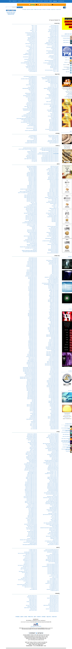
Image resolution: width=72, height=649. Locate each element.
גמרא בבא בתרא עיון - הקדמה (54, 274)
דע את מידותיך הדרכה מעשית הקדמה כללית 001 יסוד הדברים (50, 155)
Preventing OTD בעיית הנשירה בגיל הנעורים (31, 130)
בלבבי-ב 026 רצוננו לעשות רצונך (54, 66)
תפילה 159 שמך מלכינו (34, 421)
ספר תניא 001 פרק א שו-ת (33, 589)
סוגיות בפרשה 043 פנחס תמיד (54, 414)
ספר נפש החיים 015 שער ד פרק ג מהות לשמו (31, 573)
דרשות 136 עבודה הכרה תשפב (54, 167)
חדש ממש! (14, 1)
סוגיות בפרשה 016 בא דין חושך (54, 368)
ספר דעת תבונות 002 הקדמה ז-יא (54, 585)
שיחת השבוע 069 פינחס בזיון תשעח (32, 392)
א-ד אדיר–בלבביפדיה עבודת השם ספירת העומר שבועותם (51, 462)
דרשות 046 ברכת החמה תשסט (33, 169)
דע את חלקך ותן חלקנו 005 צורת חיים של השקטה (51, 81)
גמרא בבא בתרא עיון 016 (55, 273)
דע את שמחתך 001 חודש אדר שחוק (53, 119)
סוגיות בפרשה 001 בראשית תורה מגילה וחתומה (52, 336)
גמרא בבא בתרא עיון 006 (55, 271)
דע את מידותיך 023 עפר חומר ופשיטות (53, 151)
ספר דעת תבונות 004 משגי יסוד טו (54, 588)
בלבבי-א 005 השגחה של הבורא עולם (53, 30)
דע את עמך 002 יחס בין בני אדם (54, 113)
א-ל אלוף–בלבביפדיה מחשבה (33, 599)
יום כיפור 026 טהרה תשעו (55, 515)
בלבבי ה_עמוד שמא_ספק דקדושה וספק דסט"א (30, 59)
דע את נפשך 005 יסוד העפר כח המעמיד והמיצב (30, 106)
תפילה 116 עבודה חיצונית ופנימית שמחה (31, 128)
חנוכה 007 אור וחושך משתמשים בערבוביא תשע (52, 501)
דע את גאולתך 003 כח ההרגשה (33, 81)
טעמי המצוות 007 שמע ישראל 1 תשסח (53, 280)
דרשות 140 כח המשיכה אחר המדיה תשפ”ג (52, 192)
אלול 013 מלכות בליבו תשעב (54, 453)
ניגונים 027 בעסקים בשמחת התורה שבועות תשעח (30, 213)
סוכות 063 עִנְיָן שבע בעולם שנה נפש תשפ (53, 533)
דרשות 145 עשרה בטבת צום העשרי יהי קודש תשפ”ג (51, 197)
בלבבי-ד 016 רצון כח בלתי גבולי (33, 41)
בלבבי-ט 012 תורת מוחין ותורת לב (32, 70)
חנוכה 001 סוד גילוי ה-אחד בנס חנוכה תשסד (52, 496)
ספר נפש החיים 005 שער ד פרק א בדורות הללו (30, 561)
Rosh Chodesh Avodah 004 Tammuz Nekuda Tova (30, 251)
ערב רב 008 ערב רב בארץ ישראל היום (32, 225)
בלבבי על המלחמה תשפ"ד (54, 219)
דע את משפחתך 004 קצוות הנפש (32, 100)
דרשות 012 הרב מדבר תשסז (54, 245)
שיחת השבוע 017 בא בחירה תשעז (32, 366)
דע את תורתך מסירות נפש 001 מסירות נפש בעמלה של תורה (29, 119)
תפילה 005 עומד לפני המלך (33, 409)
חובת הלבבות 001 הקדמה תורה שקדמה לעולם (52, 555)
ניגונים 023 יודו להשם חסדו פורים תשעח (31, 210)
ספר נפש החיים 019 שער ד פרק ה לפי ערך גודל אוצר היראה (29, 578)
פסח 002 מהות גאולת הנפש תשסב (32, 232)
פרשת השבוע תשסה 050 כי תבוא (32, 344)
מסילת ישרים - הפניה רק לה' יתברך (53, 576)
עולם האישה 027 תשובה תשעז (33, 220)
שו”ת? (10, 1)
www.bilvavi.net (61, 1)
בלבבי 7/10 (57, 225)
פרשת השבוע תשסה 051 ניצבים (33, 348)
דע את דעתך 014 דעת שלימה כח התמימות (52, 477)
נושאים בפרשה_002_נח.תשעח (54, 291)
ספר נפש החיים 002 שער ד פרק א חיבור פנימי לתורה (30, 555)
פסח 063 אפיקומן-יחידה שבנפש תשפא (32, 462)
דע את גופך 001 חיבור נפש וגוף (33, 83)
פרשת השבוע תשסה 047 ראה (33, 338)
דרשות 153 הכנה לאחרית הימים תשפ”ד (32, 198)
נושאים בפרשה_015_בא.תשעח (54, 308)
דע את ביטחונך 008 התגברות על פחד (53, 234)
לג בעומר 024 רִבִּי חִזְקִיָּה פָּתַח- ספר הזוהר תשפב (52, 444)
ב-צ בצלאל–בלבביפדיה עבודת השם (32, 606)
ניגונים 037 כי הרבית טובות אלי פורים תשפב (52, 173)
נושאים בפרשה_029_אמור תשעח (54, 332)
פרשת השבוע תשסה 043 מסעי (33, 330)
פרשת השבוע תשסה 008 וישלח (33, 295)
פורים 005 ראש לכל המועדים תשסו (53, 543)
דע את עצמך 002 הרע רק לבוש (33, 112)
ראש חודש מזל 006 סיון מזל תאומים (32, 472)
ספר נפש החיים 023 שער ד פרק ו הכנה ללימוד (31, 583)
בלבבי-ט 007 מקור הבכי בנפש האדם (32, 65)
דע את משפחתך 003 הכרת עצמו (54, 105)
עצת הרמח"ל (35, 139)
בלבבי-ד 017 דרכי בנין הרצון (33, 42)
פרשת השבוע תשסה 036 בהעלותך (32, 313)
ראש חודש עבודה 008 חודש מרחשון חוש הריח (31, 491)
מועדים (31, 9)
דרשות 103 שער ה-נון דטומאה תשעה (32, 185)
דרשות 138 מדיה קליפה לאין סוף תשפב (53, 178)
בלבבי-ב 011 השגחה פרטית (54, 48)
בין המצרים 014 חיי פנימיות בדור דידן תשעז (52, 447)
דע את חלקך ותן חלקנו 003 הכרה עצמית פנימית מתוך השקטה (50, 78)
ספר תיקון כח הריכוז (34, 161)
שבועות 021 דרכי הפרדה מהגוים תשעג (32, 244)
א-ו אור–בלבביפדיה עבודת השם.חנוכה (53, 465)
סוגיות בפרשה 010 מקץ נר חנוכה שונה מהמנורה (52, 354)
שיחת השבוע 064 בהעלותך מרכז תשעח (32, 384)
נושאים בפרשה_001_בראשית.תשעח (53, 290)
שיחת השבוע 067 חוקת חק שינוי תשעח (32, 390)
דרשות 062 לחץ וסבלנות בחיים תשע (32, 125)
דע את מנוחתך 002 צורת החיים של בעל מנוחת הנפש (30, 95)
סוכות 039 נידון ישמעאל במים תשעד (32, 214)
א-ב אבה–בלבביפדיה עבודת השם (54, 600)
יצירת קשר (46, 1)
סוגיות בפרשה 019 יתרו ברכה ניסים (53, 373)
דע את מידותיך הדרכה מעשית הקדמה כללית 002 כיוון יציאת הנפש (49, 157)
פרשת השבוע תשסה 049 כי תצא (32, 343)
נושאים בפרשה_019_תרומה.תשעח (53, 313)
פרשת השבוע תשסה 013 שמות (33, 303)
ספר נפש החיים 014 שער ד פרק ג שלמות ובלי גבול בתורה (29, 572)
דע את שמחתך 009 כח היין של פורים (53, 128)
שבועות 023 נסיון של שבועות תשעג (32, 526)
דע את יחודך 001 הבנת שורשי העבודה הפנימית (52, 101)
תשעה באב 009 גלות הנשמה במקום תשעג (52, 468)
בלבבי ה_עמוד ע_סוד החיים (54, 209)
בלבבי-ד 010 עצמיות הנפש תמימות (54, 208)
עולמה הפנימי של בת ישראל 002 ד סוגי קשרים (31, 221)
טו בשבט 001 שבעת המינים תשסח (54, 507)
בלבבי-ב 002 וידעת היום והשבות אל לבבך (53, 37)
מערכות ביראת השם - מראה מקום (54, 289)
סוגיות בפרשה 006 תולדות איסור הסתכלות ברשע (52, 348)
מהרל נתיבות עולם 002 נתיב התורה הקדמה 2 (52, 565)
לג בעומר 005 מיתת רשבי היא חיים (54, 521)
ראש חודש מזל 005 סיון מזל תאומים (32, 360)
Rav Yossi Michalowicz (67, 415)
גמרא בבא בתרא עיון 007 (55, 272)
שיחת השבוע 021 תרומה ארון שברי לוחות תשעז (31, 372)
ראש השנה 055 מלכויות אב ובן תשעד (32, 503)
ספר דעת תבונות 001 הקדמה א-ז (54, 584)
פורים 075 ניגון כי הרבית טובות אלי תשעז (31, 438)
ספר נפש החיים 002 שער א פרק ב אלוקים (52, 582)
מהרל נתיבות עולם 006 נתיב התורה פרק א (52, 570)
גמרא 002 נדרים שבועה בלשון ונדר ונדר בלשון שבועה (51, 277)
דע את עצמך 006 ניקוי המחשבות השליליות (31, 117)
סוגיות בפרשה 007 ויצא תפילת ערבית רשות (52, 349)
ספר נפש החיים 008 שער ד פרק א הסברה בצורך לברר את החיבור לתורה (27, 565)
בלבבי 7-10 (57, 222)
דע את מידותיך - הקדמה (34, 150)
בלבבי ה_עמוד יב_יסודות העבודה (54, 35)
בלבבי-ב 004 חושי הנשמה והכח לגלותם (53, 198)
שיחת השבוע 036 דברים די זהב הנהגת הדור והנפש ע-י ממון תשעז (28, 378)
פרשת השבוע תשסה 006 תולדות (32, 289)
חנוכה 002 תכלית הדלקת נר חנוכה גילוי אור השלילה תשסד (50, 497)
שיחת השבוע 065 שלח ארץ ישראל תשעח (31, 385)
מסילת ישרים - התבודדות (55, 577)
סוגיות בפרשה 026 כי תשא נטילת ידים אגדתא (52, 380)
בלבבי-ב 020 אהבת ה (55, 59)
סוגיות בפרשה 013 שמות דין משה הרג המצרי (52, 361)
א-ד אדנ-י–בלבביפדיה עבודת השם (54, 606)
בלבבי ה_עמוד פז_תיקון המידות (33, 47)
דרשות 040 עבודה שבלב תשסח (33, 168)
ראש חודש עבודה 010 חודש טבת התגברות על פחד (30, 496)
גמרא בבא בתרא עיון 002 (55, 266)
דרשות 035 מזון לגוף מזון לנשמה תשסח (32, 166)
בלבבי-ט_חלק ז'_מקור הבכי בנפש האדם (53, 87)
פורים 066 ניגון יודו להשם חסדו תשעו (32, 437)
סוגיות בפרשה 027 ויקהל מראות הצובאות (53, 384)
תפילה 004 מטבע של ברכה (33, 407)
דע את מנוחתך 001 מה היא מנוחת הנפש (31, 94)
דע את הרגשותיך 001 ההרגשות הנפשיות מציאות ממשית (29, 88)
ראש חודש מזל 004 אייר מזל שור (32, 513)
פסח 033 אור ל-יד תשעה (33, 449)
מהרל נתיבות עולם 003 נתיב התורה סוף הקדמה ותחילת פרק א (50, 566)
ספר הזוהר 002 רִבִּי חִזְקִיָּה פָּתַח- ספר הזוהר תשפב (51, 549)
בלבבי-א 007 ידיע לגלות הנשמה (54, 32)
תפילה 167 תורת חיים (34, 422)
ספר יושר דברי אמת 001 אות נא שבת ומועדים (52, 589)
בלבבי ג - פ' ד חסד (34, 26)
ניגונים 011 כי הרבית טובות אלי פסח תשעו (31, 208)
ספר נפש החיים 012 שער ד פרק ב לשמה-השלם (30, 570)
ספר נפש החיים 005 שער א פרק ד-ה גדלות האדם (51, 583)
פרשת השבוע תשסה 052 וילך (33, 349)
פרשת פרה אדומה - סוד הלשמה (32, 357)
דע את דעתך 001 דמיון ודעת (54, 99)
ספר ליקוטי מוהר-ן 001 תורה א (54, 590)
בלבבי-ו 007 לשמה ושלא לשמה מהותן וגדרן (31, 66)
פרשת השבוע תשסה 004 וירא (33, 284)
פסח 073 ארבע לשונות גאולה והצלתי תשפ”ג (31, 466)
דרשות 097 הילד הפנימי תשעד (33, 184)
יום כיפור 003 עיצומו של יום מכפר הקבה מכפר (52, 509)
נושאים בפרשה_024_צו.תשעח (54, 321)
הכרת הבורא (58, 9)
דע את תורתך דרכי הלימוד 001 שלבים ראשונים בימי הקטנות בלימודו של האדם (27, 118)
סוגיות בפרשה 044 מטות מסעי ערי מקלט (53, 416)
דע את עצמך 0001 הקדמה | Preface (32, 107)
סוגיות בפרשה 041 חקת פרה (54, 410)
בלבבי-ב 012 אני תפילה (55, 49)
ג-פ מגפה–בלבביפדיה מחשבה (54, 227)
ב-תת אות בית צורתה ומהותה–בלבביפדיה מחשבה (30, 607)
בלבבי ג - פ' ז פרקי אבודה (33, 30)
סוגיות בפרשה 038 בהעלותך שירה (54, 404)
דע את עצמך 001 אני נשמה (33, 111)
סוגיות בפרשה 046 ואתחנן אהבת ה (54, 421)
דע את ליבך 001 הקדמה (55, 553)
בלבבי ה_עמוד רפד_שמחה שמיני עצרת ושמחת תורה (30, 54)
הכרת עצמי (53, 9)
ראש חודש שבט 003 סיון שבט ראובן (32, 361)
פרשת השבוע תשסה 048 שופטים (32, 342)
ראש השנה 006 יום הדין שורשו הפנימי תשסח (31, 467)
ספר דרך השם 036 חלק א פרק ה (54, 579)
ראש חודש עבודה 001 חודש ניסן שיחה (32, 141)
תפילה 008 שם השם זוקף (33, 413)
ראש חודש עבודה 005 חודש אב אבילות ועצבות (31, 484)
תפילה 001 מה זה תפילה (33, 402)
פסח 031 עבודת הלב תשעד (33, 447)
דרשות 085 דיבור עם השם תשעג (32, 136)
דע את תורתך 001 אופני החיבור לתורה (32, 123)
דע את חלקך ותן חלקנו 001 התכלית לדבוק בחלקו (51, 76)
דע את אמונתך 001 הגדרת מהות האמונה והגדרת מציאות (51, 88)
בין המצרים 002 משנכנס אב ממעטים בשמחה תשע (51, 448)
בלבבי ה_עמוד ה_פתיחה (55, 139)
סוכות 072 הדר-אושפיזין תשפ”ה (54, 538)
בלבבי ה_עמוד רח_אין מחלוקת (33, 49)
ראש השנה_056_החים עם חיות (33, 471)
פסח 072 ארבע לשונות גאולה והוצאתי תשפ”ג (31, 465)
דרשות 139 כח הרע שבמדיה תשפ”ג (53, 190)
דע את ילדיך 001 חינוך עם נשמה (32, 89)
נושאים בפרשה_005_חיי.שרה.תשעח (53, 295)
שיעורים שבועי (26, 1)
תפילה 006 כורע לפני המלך (33, 410)
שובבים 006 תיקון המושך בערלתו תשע (32, 536)
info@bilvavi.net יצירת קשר (36, 620)
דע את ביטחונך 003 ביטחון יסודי (54, 93)
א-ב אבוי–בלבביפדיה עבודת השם (54, 601)
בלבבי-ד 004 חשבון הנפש (33, 36)
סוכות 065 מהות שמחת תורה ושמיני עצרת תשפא (52, 536)
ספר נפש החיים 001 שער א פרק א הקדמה (31, 215)
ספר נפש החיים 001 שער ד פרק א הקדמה (31, 554)
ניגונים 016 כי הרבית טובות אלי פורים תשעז (31, 209)
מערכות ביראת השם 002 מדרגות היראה (53, 285)
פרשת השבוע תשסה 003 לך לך (33, 283)
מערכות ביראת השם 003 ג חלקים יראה (53, 286)
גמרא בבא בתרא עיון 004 (55, 268)
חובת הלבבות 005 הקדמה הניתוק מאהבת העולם (52, 560)
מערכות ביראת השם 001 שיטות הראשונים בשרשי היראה (51, 284)
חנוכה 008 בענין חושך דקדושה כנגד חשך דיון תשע (52, 502)
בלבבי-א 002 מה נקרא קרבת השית (53, 26)
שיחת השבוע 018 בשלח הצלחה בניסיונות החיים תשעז (30, 367)
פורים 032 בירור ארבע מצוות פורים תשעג (53, 544)
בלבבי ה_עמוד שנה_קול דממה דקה (32, 60)
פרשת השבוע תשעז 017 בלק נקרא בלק (31, 356)
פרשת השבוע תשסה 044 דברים (33, 331)
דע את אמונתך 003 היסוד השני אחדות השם (52, 89)
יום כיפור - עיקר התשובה (33, 202)
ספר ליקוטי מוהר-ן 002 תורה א (33, 549)
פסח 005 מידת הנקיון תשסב (33, 543)
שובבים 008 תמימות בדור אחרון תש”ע (32, 245)
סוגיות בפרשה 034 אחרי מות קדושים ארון (31, 272)
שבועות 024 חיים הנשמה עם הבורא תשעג (31, 527)
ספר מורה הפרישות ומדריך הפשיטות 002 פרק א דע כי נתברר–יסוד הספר (27, 553)
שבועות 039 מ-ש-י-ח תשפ (33, 530)
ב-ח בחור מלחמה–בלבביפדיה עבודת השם (53, 226)
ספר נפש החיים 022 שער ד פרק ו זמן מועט (31, 582)
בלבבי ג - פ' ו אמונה (34, 29)
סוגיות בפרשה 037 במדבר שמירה (54, 403)
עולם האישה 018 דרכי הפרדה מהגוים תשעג (31, 216)
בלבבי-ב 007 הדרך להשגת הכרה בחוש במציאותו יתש (51, 43)
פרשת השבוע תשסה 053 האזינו (33, 351)
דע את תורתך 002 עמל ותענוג (33, 124)
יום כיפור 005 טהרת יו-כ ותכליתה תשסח (53, 513)
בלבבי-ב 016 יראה (56, 54)
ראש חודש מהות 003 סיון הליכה (33, 512)
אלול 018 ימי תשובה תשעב (55, 459)
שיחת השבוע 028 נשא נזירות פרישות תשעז (31, 374)
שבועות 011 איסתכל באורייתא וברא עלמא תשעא (30, 524)
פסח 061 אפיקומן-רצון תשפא (33, 461)
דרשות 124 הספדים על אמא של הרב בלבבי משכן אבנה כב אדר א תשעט (27, 192)
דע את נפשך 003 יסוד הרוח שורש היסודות (31, 156)
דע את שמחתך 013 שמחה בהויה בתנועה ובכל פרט (51, 129)
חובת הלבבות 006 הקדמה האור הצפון (53, 561)
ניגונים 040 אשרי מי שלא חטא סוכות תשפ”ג (52, 179)
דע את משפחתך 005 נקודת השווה (54, 106)
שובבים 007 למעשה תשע (33, 537)
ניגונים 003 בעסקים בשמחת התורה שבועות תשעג (30, 207)
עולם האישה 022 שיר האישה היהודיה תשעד (31, 219)
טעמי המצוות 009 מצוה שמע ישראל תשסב (52, 279)
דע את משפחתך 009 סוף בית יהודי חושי (53, 111)
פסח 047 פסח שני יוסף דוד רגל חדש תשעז (31, 453)
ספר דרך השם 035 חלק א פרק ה (54, 578)
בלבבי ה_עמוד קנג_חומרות (33, 48)
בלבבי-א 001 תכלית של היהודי (54, 25)
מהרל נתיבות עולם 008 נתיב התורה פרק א (52, 572)
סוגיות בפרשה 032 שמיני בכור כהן (54, 392)
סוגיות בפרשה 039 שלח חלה (54, 407)
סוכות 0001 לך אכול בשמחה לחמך (54, 525)
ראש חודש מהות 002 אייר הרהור (32, 508)
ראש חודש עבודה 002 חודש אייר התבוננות (31, 477)
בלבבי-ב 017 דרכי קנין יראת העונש (53, 55)
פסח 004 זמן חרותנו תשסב (33, 444)
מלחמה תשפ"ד (19, 7)
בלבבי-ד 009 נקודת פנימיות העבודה (32, 37)
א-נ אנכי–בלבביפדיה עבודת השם (54, 595)
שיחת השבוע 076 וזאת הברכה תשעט (32, 397)
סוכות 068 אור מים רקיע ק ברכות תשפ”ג (53, 450)
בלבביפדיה (24, 9)
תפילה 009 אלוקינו (34, 414)
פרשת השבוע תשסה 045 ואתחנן (32, 333)
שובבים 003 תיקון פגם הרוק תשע (32, 532)
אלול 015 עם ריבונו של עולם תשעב (53, 455)
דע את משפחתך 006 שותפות (54, 107)
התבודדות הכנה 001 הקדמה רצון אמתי (53, 135)
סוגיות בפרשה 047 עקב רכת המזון (54, 425)
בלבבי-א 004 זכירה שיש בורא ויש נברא (53, 29)
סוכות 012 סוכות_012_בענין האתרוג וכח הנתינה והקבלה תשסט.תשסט (49, 527)
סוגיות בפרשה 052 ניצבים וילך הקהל (32, 261)
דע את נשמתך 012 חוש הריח (33, 135)
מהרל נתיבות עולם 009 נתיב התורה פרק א (52, 573)
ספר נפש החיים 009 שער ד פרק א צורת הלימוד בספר (30, 566)
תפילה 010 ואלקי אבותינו (33, 415)
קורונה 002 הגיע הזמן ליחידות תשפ (32, 237)
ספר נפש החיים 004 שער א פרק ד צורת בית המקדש (30, 559)
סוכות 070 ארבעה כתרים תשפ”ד (54, 537)
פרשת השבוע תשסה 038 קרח (33, 319)
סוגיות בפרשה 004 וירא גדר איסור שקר (53, 342)
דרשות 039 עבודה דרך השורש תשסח (32, 167)
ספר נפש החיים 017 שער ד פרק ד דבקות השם (31, 576)
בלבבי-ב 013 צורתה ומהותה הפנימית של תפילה (52, 260)
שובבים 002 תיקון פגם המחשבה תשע (32, 531)
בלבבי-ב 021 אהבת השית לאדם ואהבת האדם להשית (51, 60)
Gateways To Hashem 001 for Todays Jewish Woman (29, 250)
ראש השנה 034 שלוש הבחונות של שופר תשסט (31, 468)
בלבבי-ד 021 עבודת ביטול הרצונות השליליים (31, 43)
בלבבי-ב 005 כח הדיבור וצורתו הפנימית (53, 41)
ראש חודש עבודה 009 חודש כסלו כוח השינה (31, 495)
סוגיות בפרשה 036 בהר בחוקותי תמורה (53, 401)
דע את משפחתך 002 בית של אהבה (32, 99)
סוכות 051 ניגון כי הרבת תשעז (54, 531)
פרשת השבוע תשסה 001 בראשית (32, 277)
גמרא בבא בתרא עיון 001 (55, 265)
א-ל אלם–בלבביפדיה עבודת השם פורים (53, 466)
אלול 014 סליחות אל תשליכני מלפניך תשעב (52, 454)
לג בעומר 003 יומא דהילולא (54, 520)
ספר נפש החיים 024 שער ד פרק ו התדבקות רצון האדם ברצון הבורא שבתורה (27, 584)
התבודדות (49, 9)
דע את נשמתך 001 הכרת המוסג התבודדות (53, 141)
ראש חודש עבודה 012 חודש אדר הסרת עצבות (31, 501)
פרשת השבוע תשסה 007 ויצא (33, 291)
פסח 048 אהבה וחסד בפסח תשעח (32, 455)
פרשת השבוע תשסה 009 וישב (33, 296)
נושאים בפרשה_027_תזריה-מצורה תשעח (53, 327)
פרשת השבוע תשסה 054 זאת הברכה (32, 354)
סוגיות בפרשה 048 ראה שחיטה (54, 426)
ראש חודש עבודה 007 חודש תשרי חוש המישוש (31, 489)
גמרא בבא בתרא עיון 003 (55, 267)
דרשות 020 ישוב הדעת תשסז (54, 251)
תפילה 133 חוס (35, 249)
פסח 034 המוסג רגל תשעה (33, 450)
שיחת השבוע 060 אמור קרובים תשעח (32, 379)
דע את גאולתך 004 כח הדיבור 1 (33, 82)
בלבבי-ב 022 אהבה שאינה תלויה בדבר (53, 61)
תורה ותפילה (36, 9)
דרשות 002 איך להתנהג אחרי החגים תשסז (53, 244)
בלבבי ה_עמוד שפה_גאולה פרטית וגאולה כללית (30, 61)
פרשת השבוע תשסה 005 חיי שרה (32, 286)
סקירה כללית (40, 1)
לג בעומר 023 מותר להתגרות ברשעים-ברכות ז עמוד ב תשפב (50, 443)
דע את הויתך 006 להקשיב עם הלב (32, 87)
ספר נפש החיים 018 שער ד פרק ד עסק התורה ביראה (30, 577)
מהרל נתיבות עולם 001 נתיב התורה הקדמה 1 (52, 564)
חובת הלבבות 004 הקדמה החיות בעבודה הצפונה (52, 559)
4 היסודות (44, 9)
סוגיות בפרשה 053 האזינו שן (33, 267)
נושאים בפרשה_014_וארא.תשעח (54, 307)
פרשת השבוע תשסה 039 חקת (33, 320)
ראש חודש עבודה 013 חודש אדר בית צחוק (31, 518)
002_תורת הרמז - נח (34, 426)
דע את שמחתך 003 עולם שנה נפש (54, 124)
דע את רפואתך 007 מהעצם (54, 118)
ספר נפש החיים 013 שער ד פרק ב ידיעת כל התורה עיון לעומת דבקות (28, 571)
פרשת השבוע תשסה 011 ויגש (33, 301)
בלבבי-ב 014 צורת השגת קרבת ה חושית (53, 261)
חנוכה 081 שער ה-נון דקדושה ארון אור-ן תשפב (52, 169)
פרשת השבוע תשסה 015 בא (33, 308)
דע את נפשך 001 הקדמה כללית (33, 101)
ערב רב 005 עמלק (34, 228)
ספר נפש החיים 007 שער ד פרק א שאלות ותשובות (30, 564)
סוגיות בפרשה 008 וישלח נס (54, 350)
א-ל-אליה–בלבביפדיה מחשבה (33, 600)
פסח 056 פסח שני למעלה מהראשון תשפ (31, 456)
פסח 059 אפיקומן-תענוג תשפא (33, 460)
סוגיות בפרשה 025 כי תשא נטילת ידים (53, 378)
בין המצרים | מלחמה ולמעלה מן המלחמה (53, 467)
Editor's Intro (35, 129)
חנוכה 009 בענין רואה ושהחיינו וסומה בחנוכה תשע (52, 503)
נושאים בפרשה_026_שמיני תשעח (54, 325)
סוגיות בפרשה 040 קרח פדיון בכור (54, 409)
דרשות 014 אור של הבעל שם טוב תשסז (53, 249)
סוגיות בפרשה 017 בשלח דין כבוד (54, 372)
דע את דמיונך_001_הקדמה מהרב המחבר (31, 84)
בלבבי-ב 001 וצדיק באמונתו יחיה (54, 36)
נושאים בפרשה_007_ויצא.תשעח (54, 297)
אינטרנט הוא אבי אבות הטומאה (54, 166)
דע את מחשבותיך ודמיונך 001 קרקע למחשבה (31, 93)
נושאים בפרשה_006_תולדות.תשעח (53, 296)
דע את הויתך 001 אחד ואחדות (54, 100)
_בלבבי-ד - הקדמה (34, 31)
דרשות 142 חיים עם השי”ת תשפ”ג (54, 180)
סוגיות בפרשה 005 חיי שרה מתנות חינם (53, 344)
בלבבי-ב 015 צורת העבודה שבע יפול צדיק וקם (52, 53)
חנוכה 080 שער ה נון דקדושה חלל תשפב (53, 168)
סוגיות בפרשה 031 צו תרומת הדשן (54, 390)
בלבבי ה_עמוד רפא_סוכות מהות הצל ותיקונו (31, 53)
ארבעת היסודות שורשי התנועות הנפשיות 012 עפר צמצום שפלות (50, 150)
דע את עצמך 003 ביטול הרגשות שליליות (31, 113)
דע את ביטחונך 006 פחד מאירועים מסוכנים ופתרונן (30, 76)
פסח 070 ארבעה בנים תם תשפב (54, 442)
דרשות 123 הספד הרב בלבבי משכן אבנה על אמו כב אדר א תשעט (28, 191)
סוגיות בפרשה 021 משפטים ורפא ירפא (32, 271)
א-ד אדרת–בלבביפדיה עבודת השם (53, 607)
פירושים (28, 9)
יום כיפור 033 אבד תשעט (55, 518)
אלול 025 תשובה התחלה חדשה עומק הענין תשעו (52, 461)
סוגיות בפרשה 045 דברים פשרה (54, 419)
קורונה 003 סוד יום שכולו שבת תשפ (32, 238)
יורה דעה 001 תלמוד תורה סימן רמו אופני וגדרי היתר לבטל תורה (50, 283)
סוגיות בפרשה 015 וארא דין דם (54, 366)
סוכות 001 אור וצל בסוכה (55, 526)
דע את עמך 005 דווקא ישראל (54, 117)
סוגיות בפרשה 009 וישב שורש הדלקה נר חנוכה (52, 351)
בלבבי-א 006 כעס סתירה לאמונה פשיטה (53, 31)
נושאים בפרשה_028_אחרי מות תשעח (53, 330)
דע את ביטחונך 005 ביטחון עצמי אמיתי (53, 95)
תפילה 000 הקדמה (34, 401)
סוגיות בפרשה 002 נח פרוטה (54, 337)
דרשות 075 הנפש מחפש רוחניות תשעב (32, 173)
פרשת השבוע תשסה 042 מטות (33, 326)
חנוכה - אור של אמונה (55, 495)
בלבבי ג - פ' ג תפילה (34, 25)
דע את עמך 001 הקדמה (55, 112)
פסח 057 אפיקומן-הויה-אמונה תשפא (32, 459)
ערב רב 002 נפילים (34, 227)
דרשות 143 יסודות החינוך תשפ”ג (54, 83)
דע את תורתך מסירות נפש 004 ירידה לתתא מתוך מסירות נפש (29, 122)
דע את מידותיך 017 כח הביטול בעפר (32, 152)
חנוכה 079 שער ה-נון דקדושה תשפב (53, 438)
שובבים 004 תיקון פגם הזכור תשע (32, 533)
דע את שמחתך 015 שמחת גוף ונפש (53, 130)
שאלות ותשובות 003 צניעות (33, 243)
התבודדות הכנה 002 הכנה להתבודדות (53, 136)
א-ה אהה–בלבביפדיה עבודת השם (54, 611)
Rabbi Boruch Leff (67, 417)
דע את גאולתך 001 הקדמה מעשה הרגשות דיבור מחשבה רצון (29, 78)
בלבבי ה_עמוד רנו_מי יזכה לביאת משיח (53, 210)
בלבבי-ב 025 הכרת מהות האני (54, 65)
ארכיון (35, 1)
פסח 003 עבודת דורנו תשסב (33, 233)
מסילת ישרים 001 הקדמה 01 (33, 204)
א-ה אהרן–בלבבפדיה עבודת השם (32, 595)
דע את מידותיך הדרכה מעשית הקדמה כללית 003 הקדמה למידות (50, 161)
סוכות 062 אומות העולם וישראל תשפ (53, 532)
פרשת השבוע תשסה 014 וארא (33, 307)
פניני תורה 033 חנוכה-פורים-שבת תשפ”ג (53, 196)
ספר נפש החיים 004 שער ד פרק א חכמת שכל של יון (30, 560)
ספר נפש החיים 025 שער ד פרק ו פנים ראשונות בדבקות (29, 585)
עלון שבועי (20, 1)
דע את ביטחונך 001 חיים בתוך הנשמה (53, 228)
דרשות (40, 9)
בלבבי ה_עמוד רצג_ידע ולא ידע (33, 55)
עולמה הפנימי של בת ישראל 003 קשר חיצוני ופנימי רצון (29, 222)
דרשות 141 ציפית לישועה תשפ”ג (54, 185)
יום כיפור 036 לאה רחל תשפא (54, 519)
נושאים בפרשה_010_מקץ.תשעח (54, 302)
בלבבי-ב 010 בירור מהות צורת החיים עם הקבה (52, 47)
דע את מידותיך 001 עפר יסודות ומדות (32, 151)
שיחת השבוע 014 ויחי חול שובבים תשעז (32, 362)
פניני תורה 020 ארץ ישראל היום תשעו (32, 140)
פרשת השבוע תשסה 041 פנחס (33, 325)
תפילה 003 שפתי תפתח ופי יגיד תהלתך (32, 404)
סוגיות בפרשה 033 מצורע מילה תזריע (53, 395)
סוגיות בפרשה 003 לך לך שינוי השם (53, 339)
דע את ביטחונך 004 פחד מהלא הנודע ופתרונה (52, 94)
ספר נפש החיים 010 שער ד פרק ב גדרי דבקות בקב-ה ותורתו (29, 567)
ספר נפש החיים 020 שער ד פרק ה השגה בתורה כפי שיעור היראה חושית (27, 579)
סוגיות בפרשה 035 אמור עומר (54, 398)
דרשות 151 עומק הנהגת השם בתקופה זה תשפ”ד (30, 196)
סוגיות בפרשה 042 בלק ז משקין (54, 413)
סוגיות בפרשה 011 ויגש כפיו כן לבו (54, 356)
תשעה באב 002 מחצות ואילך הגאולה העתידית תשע (30, 542)
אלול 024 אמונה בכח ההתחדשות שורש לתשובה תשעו (51, 460)
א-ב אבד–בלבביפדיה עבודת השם (54, 599)
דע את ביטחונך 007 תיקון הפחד (33, 77)
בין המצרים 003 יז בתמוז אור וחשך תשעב (53, 449)
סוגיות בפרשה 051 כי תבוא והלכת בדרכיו (31, 265)
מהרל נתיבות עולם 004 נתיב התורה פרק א (52, 567)
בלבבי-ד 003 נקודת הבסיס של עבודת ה (32, 35)
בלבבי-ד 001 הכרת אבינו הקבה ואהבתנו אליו (31, 32)
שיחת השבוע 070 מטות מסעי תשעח (32, 395)
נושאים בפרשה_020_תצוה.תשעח (54, 315)
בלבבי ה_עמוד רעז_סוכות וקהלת (54, 471)
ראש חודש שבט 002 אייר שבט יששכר (32, 519)
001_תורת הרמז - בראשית (33, 425)
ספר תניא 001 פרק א (34, 588)
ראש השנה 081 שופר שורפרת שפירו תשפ (31, 507)
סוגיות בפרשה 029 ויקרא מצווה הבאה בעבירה (52, 385)
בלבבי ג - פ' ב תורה (55, 71)
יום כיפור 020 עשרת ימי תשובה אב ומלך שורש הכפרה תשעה (50, 514)
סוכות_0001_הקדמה (55, 539)
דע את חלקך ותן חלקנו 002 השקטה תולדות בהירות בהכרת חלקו (50, 77)
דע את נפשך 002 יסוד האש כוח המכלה (32, 155)
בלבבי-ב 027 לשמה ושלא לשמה (54, 67)
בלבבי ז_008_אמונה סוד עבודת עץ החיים (31, 67)
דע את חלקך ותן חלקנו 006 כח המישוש (53, 82)
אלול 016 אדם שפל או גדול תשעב (54, 456)
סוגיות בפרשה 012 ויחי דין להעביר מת (53, 360)
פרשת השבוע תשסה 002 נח (33, 279)
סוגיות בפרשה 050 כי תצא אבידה (32, 259)
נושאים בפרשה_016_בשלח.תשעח (54, 309)
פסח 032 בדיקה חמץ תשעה (33, 448)
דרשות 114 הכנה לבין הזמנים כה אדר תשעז (31, 190)
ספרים (31, 1)
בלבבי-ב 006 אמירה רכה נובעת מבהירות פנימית (52, 42)
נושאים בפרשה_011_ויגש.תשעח (54, 303)
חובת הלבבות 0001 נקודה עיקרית (54, 554)
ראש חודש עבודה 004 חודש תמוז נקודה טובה (31, 239)
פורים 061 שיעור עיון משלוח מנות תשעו (32, 436)
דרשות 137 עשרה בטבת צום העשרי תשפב (52, 172)
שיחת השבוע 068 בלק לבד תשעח (32, 391)
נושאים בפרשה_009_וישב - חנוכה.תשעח (53, 301)
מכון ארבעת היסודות (34, 203)
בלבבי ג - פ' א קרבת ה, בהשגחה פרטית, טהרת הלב (51, 70)
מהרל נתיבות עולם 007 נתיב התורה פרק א (52, 571)
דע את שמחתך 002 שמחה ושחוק (54, 122)
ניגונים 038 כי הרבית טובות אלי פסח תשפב (53, 174)
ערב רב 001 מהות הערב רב (33, 226)
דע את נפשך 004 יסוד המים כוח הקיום (32, 105)
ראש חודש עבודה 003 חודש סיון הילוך (32, 479)
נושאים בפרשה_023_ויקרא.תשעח (54, 319)
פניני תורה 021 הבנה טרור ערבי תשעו (32, 231)
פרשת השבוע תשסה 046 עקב (33, 336)
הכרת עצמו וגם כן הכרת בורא (33, 71)
